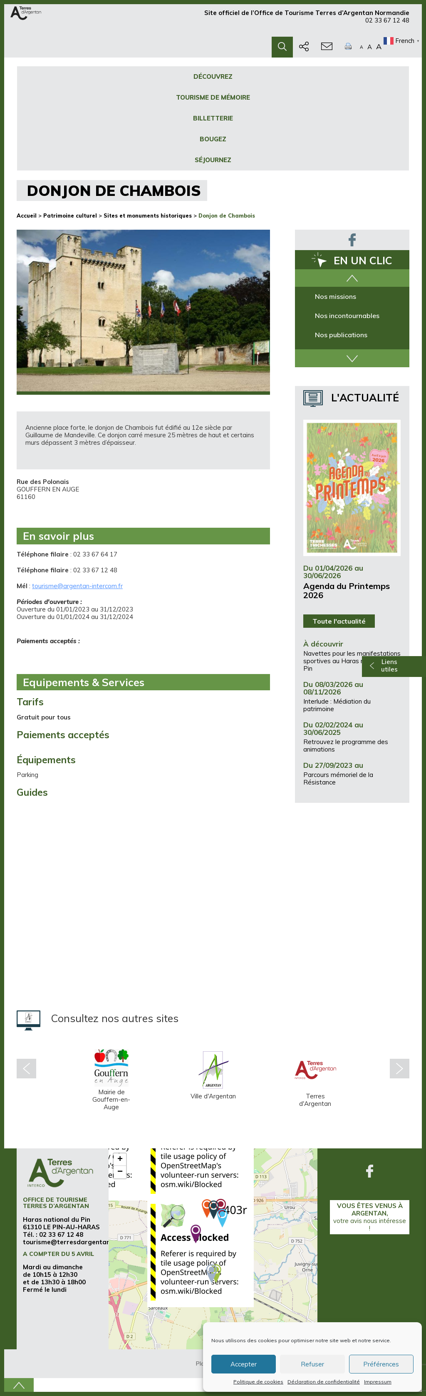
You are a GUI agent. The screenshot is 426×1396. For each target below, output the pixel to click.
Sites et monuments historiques (148, 215)
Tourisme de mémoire (213, 97)
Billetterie (213, 118)
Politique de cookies (258, 1381)
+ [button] (120, 1159)
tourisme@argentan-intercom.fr (77, 586)
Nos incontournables (347, 315)
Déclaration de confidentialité (323, 1381)
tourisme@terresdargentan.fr (70, 1242)
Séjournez (213, 160)
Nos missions (335, 296)
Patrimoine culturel (70, 215)
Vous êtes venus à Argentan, (369, 1217)
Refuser (312, 1364)
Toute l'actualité (339, 621)
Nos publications (341, 335)
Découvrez (213, 76)
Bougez (213, 139)
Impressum (377, 1381)
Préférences (381, 1364)
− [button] (120, 1172)
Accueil (27, 215)
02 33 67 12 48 (387, 24)
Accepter (243, 1364)
